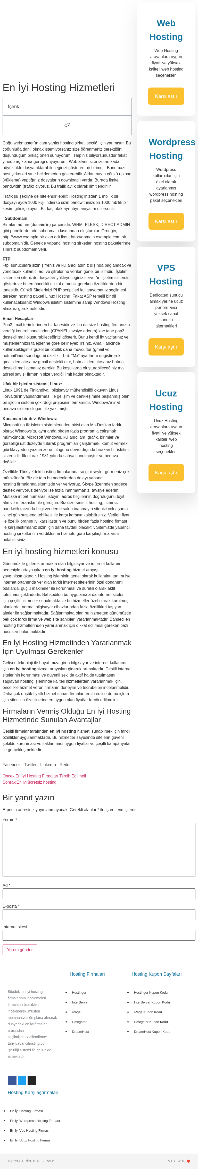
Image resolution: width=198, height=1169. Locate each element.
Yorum (10, 820)
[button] (12, 765)
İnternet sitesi (15, 927)
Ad (6, 886)
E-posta (11, 906)
